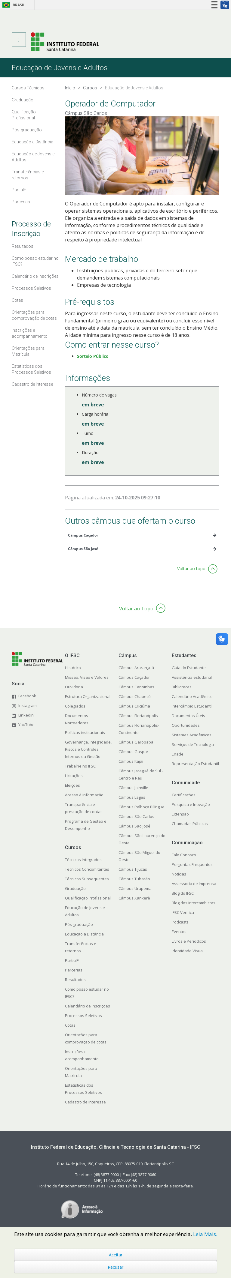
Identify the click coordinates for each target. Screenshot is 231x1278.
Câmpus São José (134, 826)
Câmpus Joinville (133, 787)
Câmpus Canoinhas (136, 687)
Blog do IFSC (183, 893)
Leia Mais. (205, 1234)
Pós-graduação (79, 924)
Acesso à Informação (84, 795)
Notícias (179, 874)
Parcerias (73, 970)
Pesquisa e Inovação (191, 804)
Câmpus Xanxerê (134, 898)
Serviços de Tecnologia (193, 744)
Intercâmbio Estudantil (192, 706)
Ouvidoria (74, 687)
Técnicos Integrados (83, 859)
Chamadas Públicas (190, 823)
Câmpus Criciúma (134, 706)
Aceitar (115, 1255)
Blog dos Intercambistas (193, 902)
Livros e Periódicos (189, 941)
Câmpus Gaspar (133, 751)
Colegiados (75, 706)
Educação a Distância (84, 934)
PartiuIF (72, 960)
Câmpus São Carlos (136, 816)
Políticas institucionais (85, 732)
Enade (177, 754)
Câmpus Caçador (134, 677)
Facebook (27, 696)
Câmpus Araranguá (136, 667)
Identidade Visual (188, 950)
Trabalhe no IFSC (80, 766)
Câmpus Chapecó (135, 696)
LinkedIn (26, 715)
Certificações (184, 795)
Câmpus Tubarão (134, 878)
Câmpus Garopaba (136, 742)
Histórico (73, 667)
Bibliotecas (182, 687)
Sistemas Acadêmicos (191, 735)
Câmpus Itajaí (131, 761)
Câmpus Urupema (135, 888)
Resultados (75, 979)
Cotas (70, 1025)
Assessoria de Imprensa (194, 883)
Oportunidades (186, 725)
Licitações (74, 775)
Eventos (179, 931)
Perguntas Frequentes (192, 864)
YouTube (26, 724)
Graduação (75, 888)
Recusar (115, 1267)
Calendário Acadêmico (192, 696)
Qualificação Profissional (88, 898)
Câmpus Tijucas (133, 869)
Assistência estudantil (192, 677)
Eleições (72, 785)
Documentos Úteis (188, 715)
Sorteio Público (93, 356)
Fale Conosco (184, 854)
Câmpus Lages (132, 797)
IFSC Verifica (183, 912)
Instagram (27, 705)
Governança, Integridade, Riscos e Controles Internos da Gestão (88, 749)
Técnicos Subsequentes (87, 878)
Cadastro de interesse (85, 1102)
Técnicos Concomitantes (87, 869)
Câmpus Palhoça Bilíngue (142, 807)
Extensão (180, 814)
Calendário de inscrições (87, 1006)
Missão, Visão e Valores (87, 677)
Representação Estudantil (195, 763)
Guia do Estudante (189, 667)
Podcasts (180, 922)
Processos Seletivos (83, 1015)
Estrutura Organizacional (87, 696)
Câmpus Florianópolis (138, 715)
